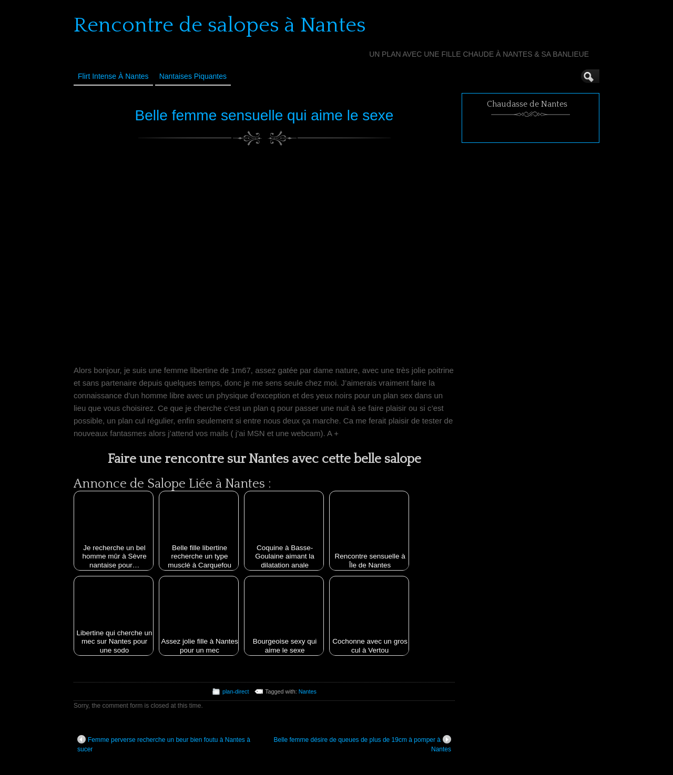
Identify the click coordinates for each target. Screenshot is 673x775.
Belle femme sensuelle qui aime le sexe (264, 115)
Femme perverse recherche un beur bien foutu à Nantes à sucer (163, 744)
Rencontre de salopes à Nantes (220, 25)
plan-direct (235, 691)
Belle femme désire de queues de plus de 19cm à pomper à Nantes (362, 744)
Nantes (308, 691)
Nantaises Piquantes (193, 76)
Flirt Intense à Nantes (113, 76)
